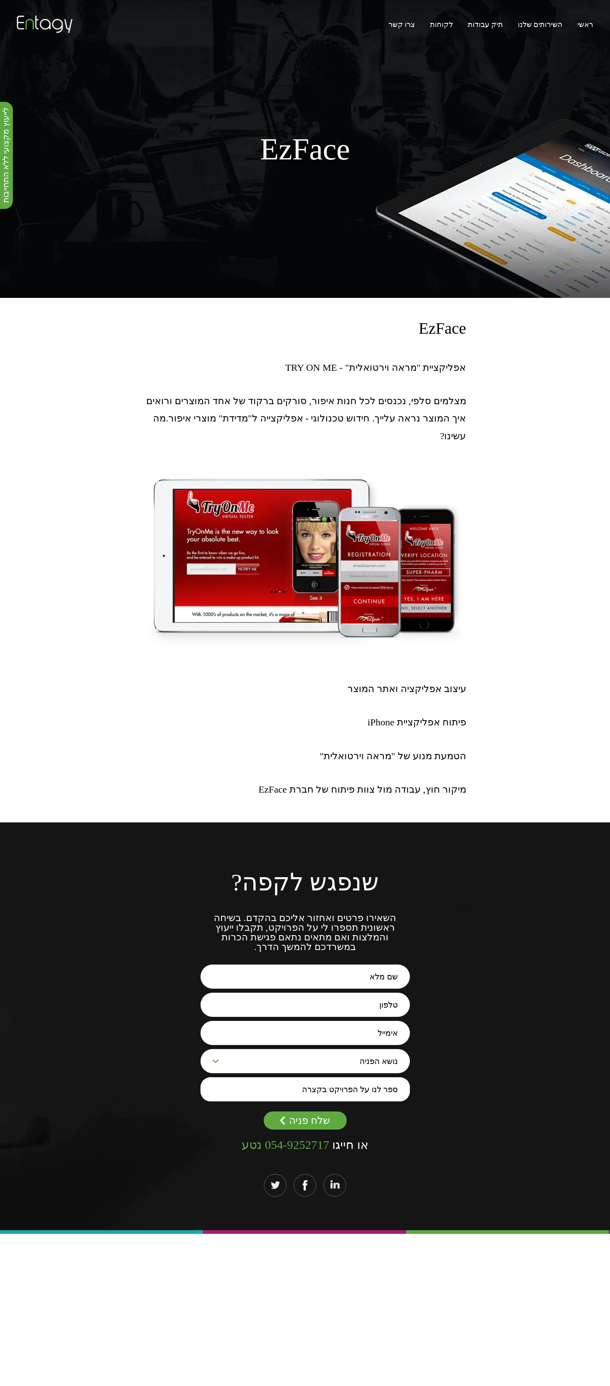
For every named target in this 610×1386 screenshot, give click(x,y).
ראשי (585, 25)
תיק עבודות (485, 25)
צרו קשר (402, 25)
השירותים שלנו (540, 25)
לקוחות (441, 25)
